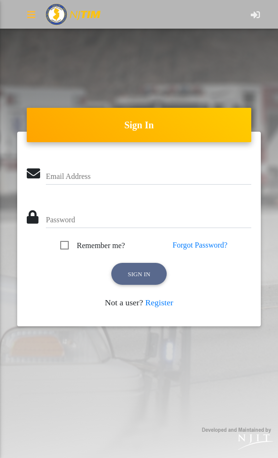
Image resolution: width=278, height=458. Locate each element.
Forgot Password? (199, 245)
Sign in (139, 274)
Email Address (68, 176)
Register (159, 302)
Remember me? (101, 245)
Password (60, 220)
